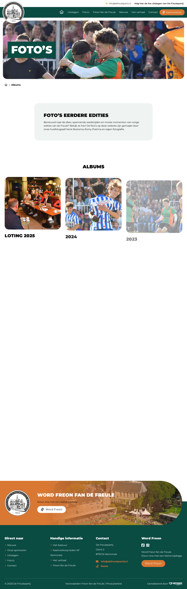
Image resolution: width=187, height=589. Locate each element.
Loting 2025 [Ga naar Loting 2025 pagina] (20, 239)
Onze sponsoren (16, 550)
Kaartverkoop (174, 12)
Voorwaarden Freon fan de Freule (84, 583)
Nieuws (123, 12)
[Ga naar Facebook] (142, 545)
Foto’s (85, 12)
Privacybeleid (114, 583)
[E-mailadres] (112, 561)
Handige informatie (66, 538)
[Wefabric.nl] (175, 583)
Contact (153, 12)
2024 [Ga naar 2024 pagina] (71, 240)
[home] (13, 12)
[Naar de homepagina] (61, 12)
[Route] (102, 566)
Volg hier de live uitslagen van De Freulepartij (158, 3)
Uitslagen (73, 12)
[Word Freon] (51, 510)
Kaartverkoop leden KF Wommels (65, 553)
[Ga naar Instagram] (147, 545)
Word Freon (151, 538)
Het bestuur (60, 545)
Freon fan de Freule (104, 12)
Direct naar (14, 538)
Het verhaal (138, 12)
